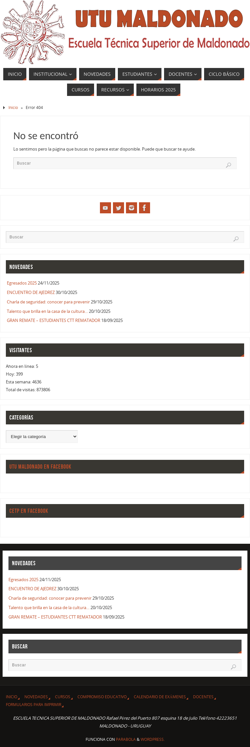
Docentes (203, 697)
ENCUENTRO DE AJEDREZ (31, 292)
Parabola (126, 739)
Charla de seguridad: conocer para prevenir (48, 302)
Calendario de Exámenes (160, 697)
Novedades (36, 697)
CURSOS (62, 697)
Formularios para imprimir (33, 704)
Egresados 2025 (22, 283)
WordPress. (153, 739)
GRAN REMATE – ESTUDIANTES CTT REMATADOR (53, 320)
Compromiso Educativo (102, 697)
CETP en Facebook (28, 511)
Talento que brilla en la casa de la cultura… (47, 311)
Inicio (13, 107)
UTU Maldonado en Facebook (40, 466)
